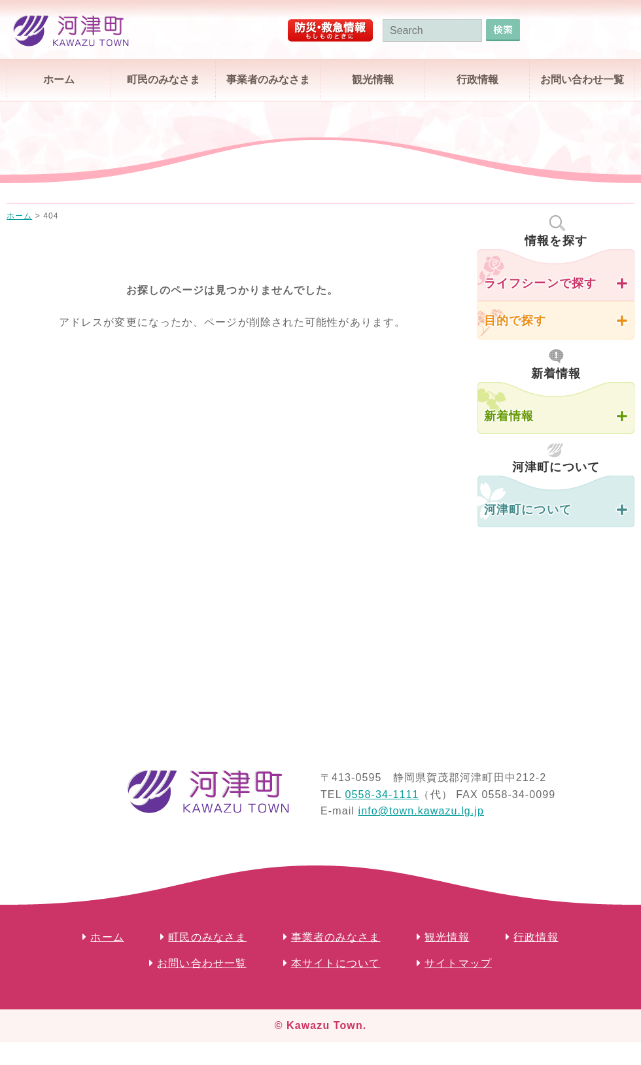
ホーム (59, 79)
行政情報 (477, 79)
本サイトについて (336, 963)
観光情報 (373, 79)
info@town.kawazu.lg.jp (421, 810)
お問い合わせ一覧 (582, 79)
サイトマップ (458, 963)
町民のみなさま (163, 79)
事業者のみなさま (268, 79)
